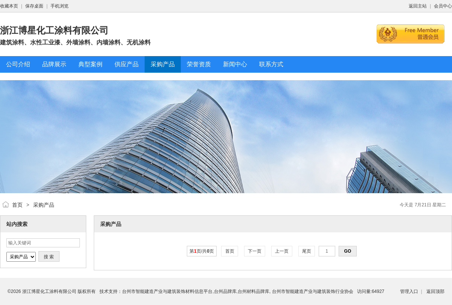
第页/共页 (201, 251)
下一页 (255, 251)
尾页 (307, 251)
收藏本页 (9, 6)
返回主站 (418, 6)
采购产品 (43, 205)
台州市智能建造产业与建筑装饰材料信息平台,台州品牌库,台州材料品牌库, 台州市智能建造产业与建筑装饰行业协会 (237, 291)
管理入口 (409, 291)
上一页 (282, 251)
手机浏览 (59, 6)
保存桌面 (34, 6)
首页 (17, 205)
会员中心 (443, 6)
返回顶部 (435, 291)
